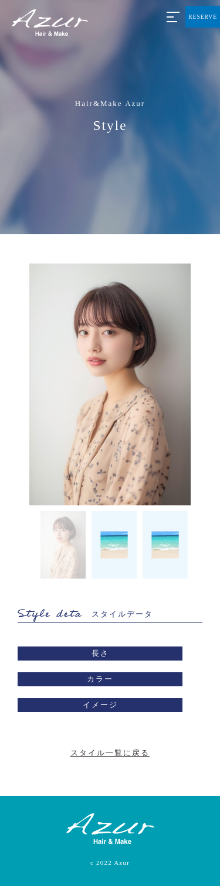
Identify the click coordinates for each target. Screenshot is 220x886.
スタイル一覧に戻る (110, 752)
